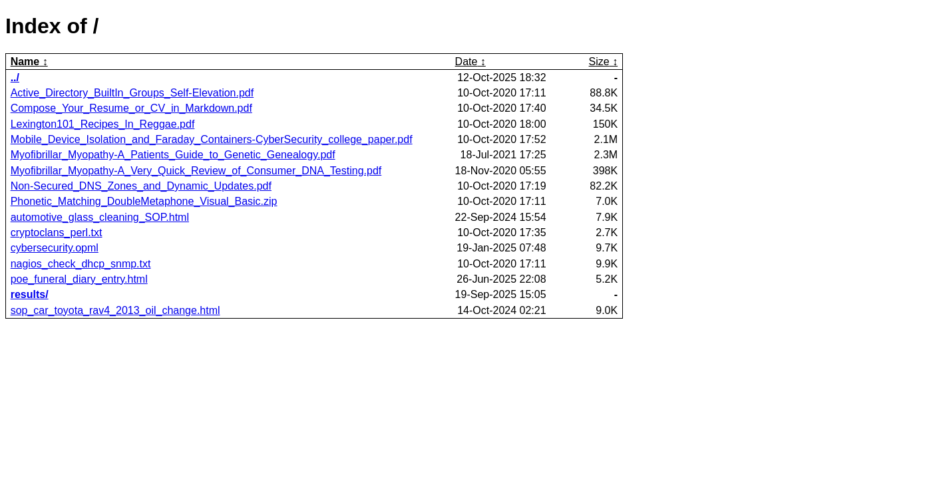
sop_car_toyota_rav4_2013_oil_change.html (115, 310)
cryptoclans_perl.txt (56, 232)
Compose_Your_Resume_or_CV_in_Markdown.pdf (131, 108)
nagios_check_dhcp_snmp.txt (81, 263)
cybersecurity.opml (54, 247)
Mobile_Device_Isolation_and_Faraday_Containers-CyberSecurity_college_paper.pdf (212, 139)
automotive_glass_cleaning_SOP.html (100, 217)
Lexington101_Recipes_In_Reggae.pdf (103, 124)
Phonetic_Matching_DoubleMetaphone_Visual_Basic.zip (144, 201)
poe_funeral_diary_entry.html (79, 279)
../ (15, 77)
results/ (30, 294)
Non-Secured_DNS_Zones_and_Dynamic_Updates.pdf (141, 186)
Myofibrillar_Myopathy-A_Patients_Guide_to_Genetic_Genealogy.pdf (173, 154)
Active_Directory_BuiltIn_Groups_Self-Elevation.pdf (132, 92)
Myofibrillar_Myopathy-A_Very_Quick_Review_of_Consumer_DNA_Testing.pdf (196, 170)
